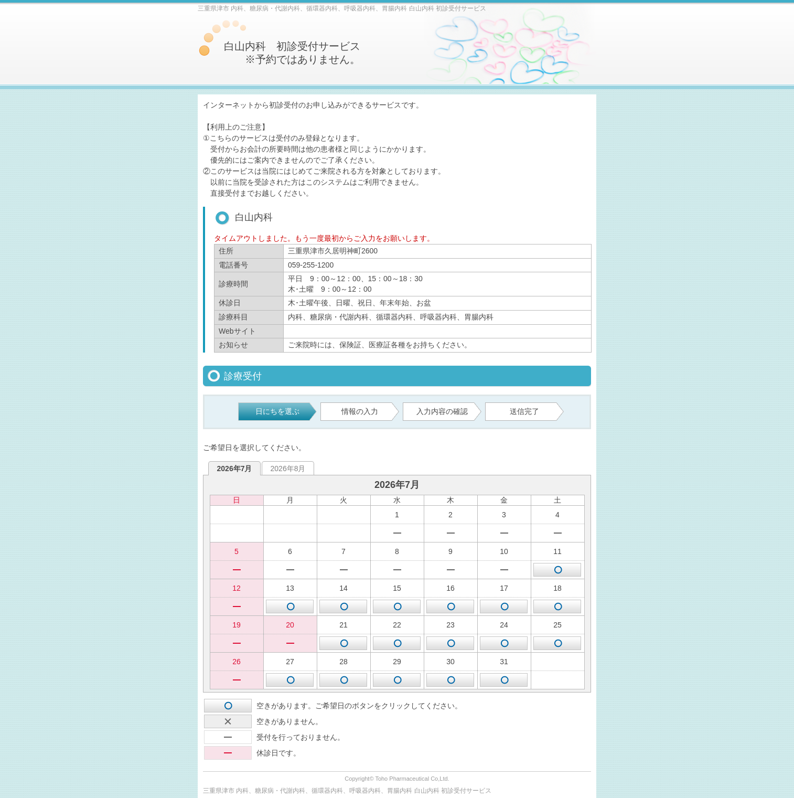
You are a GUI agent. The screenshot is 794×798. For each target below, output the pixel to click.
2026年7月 (234, 468)
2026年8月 (288, 468)
